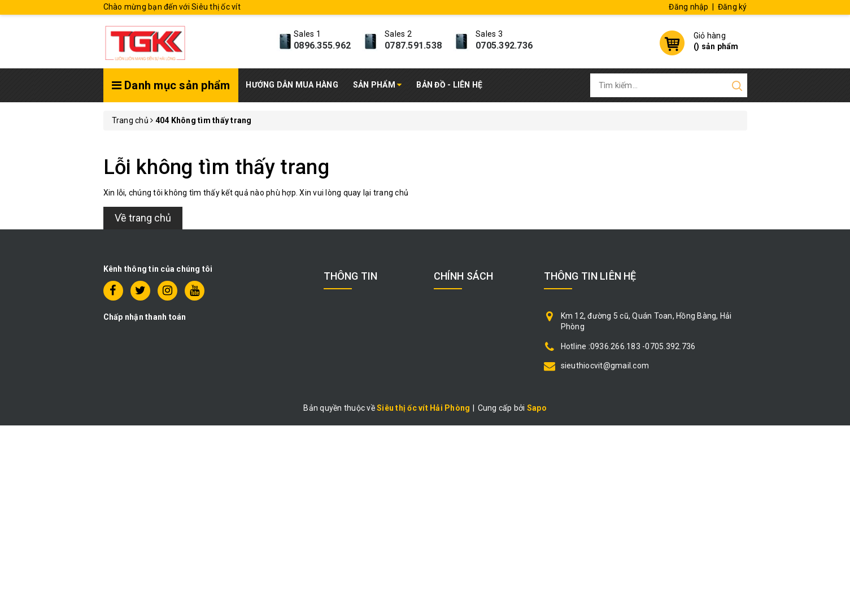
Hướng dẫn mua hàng (292, 84)
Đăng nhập (688, 6)
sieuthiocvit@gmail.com (605, 365)
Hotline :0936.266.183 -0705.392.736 (628, 346)
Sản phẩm (377, 84)
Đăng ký (732, 6)
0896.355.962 (322, 45)
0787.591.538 (413, 45)
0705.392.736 (504, 45)
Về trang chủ (143, 218)
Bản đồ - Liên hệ (449, 84)
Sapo (537, 407)
